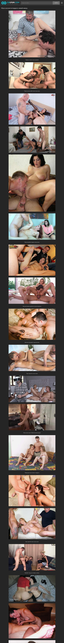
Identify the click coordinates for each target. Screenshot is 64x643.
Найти (56, 3)
